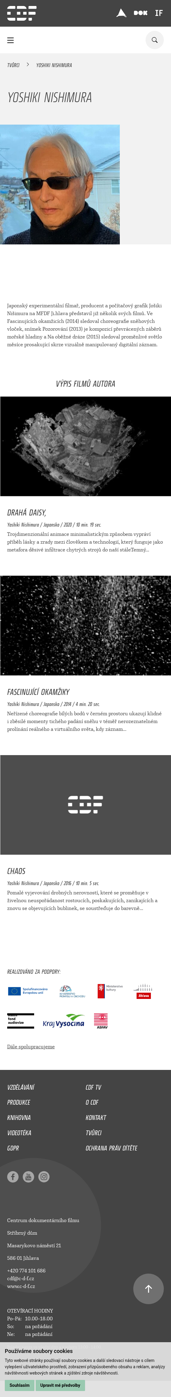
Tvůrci (13, 64)
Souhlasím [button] (20, 1385)
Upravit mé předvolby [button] (60, 1385)
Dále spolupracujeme (31, 1047)
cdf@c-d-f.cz (20, 1278)
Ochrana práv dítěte (111, 1146)
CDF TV (93, 1086)
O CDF (92, 1100)
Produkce (18, 1100)
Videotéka (19, 1131)
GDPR (13, 1146)
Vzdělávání (20, 1086)
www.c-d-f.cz (21, 1286)
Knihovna (19, 1116)
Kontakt (96, 1116)
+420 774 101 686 (26, 1271)
